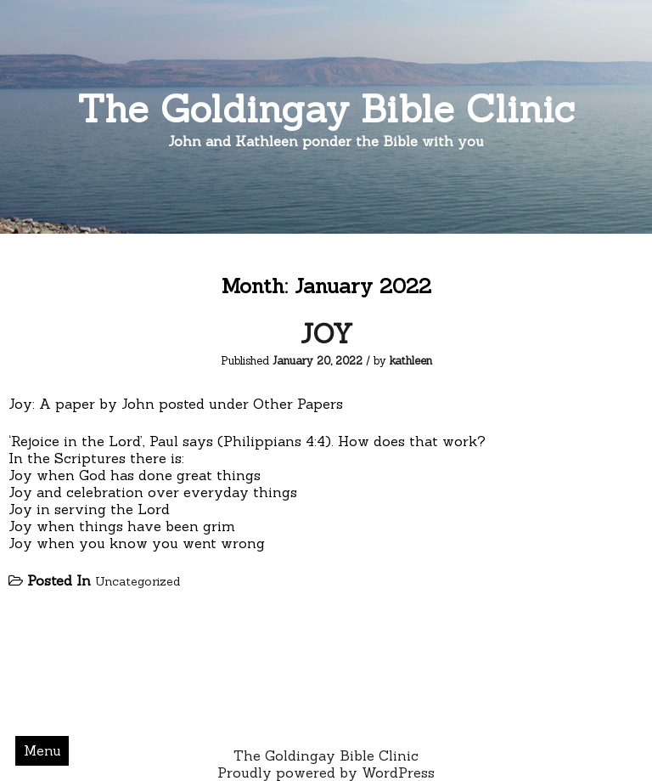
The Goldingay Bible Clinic (326, 108)
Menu (42, 750)
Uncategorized (137, 581)
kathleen (411, 361)
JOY (326, 333)
